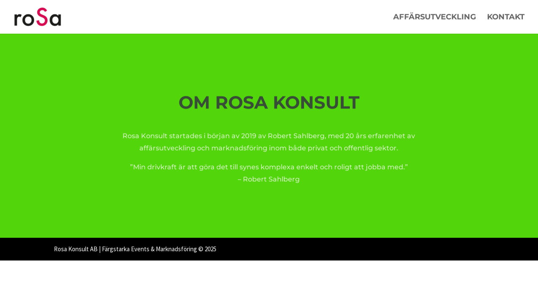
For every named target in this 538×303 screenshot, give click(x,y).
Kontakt (506, 17)
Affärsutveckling (434, 17)
